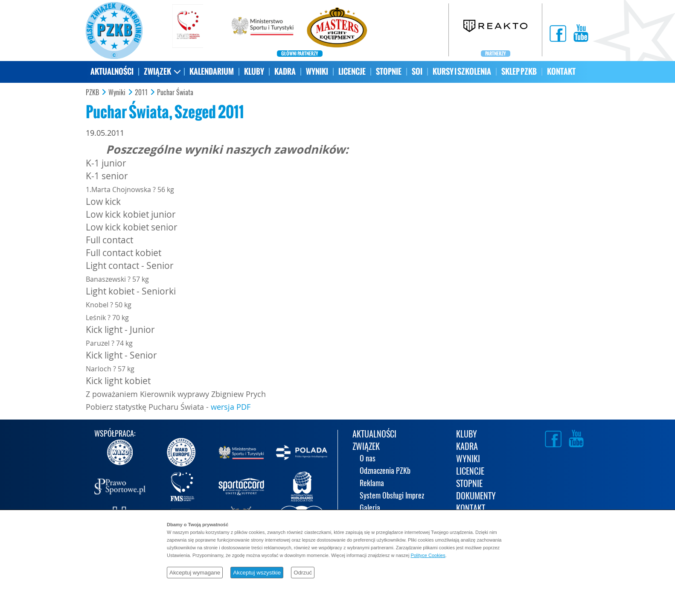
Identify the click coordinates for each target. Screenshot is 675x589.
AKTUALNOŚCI (112, 71)
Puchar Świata (175, 92)
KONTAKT (561, 71)
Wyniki (116, 92)
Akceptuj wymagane (194, 572)
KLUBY (254, 71)
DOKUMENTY (476, 497)
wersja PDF (230, 407)
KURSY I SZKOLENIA (462, 71)
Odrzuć (303, 572)
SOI (417, 71)
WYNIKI (317, 71)
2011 (141, 92)
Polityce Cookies (427, 555)
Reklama (372, 483)
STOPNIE (389, 71)
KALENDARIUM (211, 71)
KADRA (285, 71)
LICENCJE (352, 71)
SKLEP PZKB (519, 71)
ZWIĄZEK (157, 71)
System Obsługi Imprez (392, 496)
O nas (367, 459)
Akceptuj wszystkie (257, 572)
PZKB (92, 92)
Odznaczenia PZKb (385, 471)
